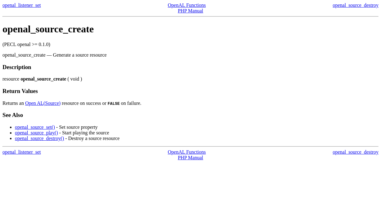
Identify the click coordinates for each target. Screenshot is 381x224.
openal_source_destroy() (39, 138)
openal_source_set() (35, 127)
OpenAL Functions (187, 5)
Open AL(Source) (43, 103)
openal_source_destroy (356, 5)
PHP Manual (190, 10)
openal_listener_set (21, 5)
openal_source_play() (36, 132)
